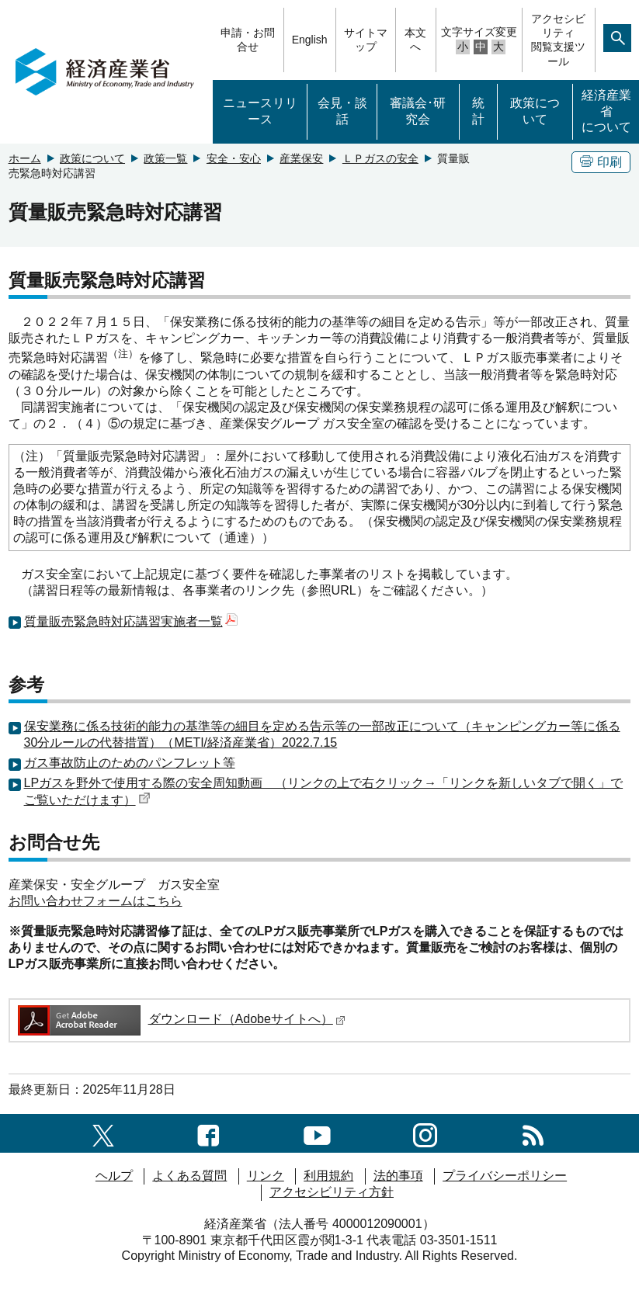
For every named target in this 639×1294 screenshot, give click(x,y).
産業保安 (301, 158)
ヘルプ (114, 1175)
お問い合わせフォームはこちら (95, 900)
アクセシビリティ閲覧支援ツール (558, 40)
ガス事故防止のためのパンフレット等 (129, 762)
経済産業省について (606, 111)
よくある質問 (189, 1175)
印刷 (601, 161)
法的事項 (398, 1175)
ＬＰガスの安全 (380, 158)
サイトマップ (365, 39)
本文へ (415, 39)
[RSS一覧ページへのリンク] (533, 1133)
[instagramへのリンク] (425, 1133)
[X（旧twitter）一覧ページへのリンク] (103, 1133)
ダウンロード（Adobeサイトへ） (181, 1018)
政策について (535, 111)
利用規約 (328, 1175)
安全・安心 (234, 158)
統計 (478, 111)
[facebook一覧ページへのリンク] (208, 1133)
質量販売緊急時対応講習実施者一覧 (131, 621)
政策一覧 (165, 158)
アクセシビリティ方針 (331, 1192)
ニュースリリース (260, 111)
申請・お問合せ (248, 39)
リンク (265, 1175)
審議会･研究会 (418, 111)
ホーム (25, 158)
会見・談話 (342, 111)
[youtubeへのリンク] (317, 1133)
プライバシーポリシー (505, 1175)
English (310, 39)
